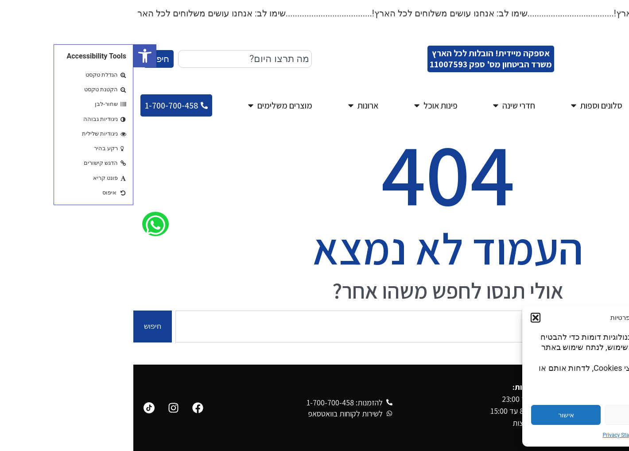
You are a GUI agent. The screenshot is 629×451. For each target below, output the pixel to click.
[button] (11, 55)
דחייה (506, 415)
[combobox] (112, 59)
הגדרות (581, 415)
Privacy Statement (490, 435)
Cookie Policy (533, 435)
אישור (433, 415)
